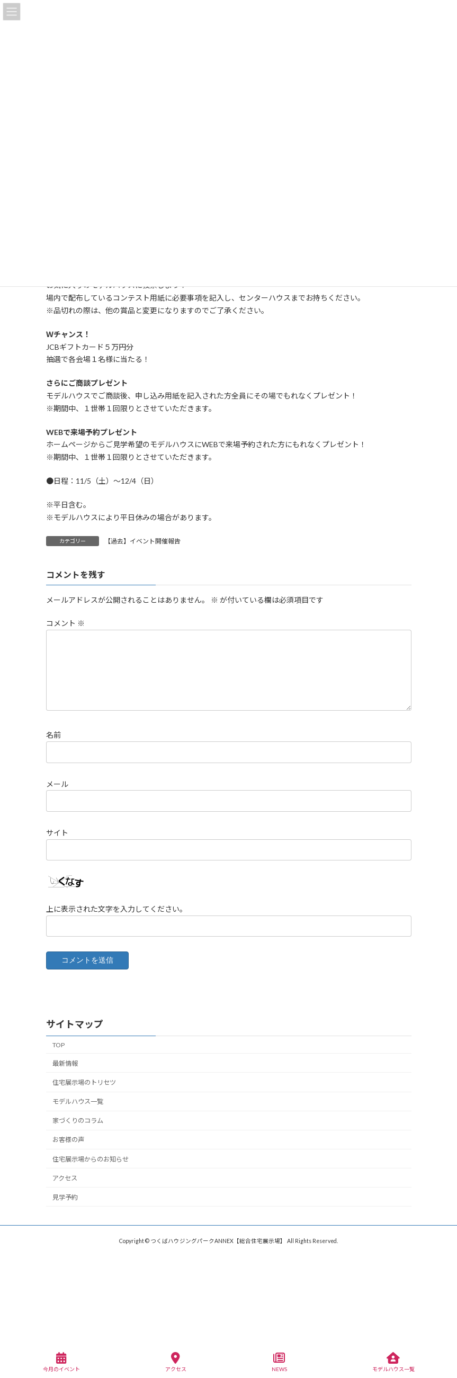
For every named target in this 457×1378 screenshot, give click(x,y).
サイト (57, 832)
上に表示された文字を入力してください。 (116, 908)
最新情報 (65, 1063)
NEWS (279, 1362)
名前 (53, 735)
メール (57, 783)
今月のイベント (61, 1362)
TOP (58, 1045)
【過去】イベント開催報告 (142, 541)
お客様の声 (68, 1140)
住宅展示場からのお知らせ (90, 1159)
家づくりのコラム (77, 1121)
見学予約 (65, 1197)
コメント (65, 623)
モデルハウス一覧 (77, 1101)
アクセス (64, 1178)
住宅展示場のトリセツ (84, 1082)
